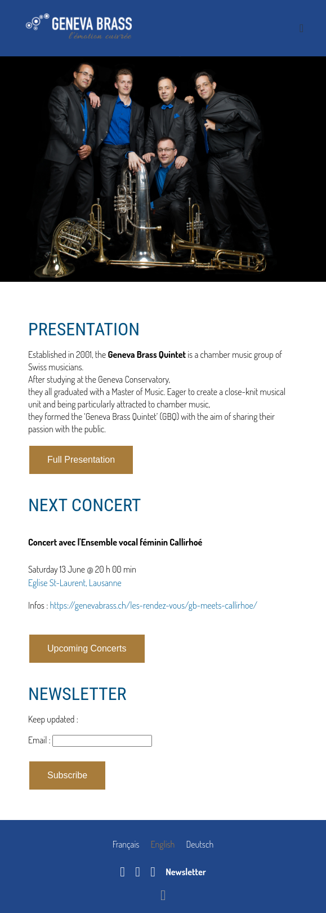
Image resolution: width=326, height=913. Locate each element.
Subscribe (67, 775)
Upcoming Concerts (87, 648)
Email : (40, 740)
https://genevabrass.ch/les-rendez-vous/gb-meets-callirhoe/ (154, 605)
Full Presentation (81, 459)
